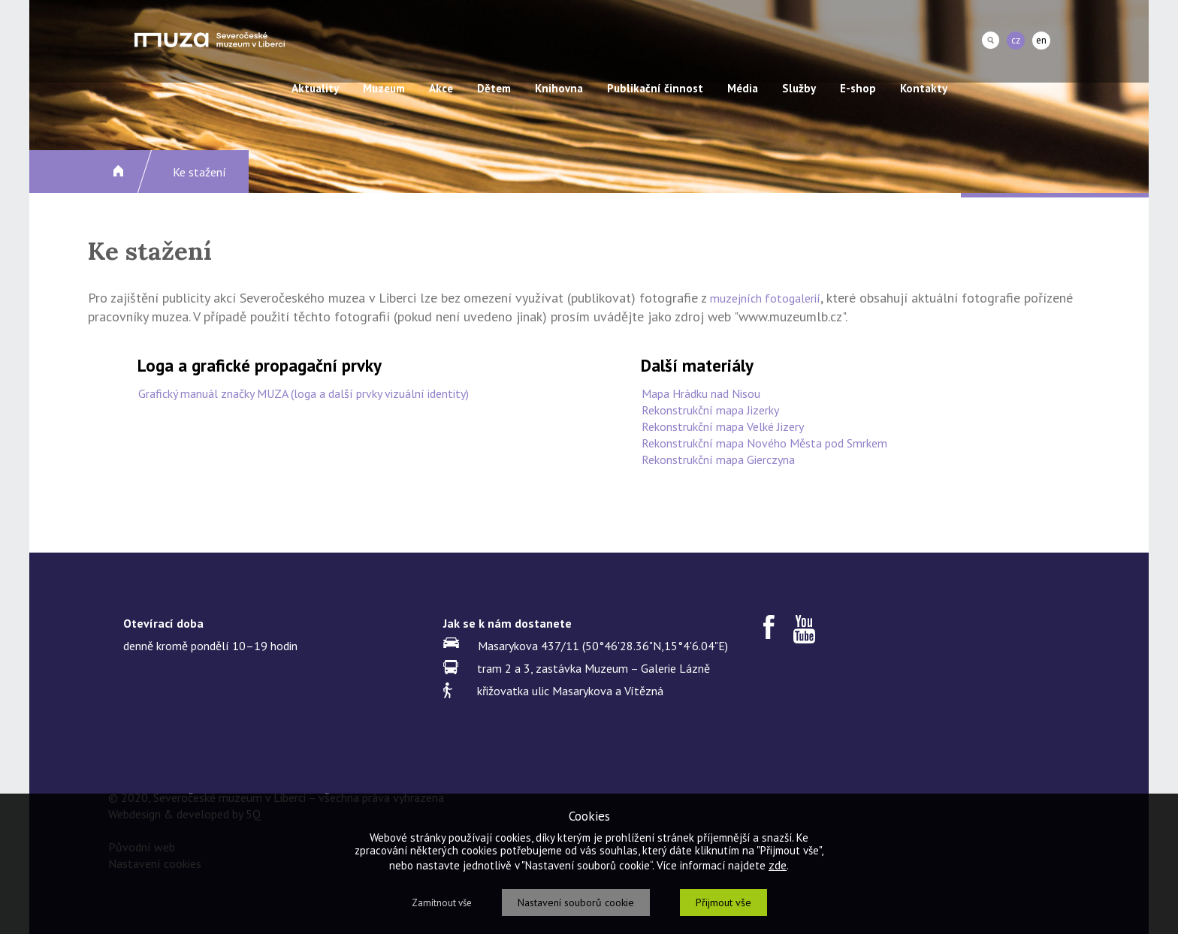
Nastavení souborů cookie (576, 902)
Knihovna (559, 88)
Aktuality (315, 88)
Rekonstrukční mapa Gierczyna (718, 459)
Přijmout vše (723, 902)
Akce (441, 88)
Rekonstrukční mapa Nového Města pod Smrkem (764, 442)
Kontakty (923, 88)
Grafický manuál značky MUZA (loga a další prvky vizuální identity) (303, 393)
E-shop (858, 88)
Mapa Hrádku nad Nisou (701, 393)
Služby (799, 88)
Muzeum (384, 88)
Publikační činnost (655, 88)
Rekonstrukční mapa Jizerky (710, 409)
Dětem (494, 88)
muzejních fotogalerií (765, 298)
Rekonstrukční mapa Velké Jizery (723, 426)
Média (742, 88)
